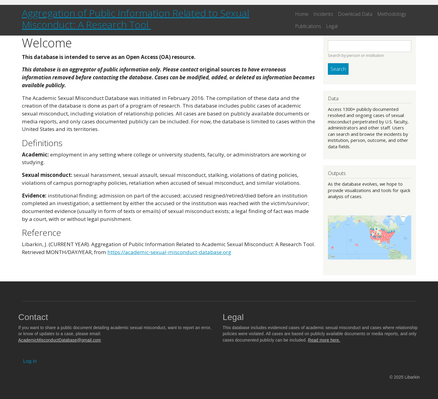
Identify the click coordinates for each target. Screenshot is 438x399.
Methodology (391, 14)
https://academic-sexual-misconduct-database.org (169, 252)
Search (338, 69)
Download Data (355, 14)
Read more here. (324, 340)
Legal (332, 26)
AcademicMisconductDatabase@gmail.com (59, 340)
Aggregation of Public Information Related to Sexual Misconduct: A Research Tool (135, 18)
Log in (30, 361)
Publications (308, 26)
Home (301, 14)
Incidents (323, 14)
